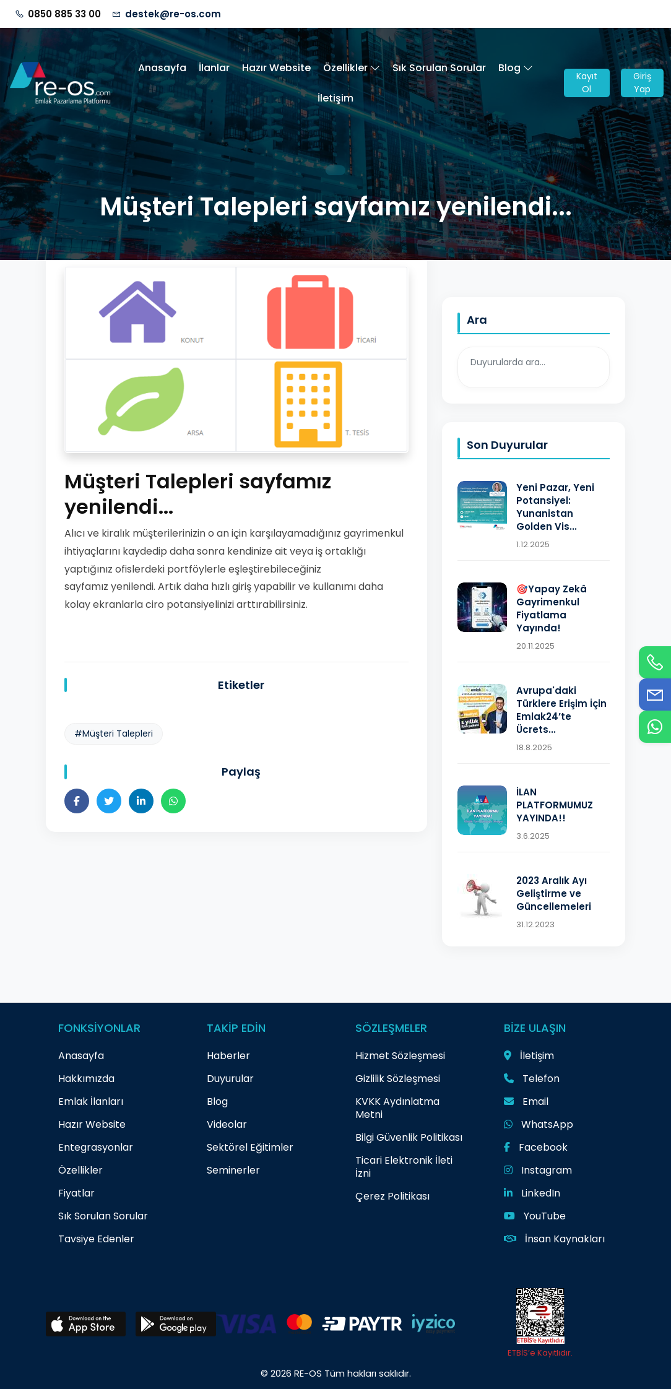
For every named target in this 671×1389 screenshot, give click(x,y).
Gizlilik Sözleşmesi (397, 1078)
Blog (515, 68)
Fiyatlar (76, 1193)
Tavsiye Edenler (96, 1239)
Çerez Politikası (392, 1196)
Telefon (532, 1078)
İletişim (335, 98)
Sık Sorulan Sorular (439, 68)
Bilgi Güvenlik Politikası (408, 1137)
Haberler (228, 1056)
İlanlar (214, 68)
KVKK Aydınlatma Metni (397, 1108)
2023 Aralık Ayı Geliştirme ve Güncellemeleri (553, 893)
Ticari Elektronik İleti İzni (403, 1166)
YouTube (535, 1216)
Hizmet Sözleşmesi (400, 1056)
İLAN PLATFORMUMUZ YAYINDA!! (554, 804)
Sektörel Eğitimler (250, 1147)
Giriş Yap (642, 82)
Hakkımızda (86, 1078)
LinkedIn (532, 1193)
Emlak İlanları (90, 1101)
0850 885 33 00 (64, 13)
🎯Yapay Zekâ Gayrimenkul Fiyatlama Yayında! (551, 608)
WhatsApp (538, 1124)
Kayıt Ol (586, 82)
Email (526, 1101)
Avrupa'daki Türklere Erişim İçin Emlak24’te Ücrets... (561, 710)
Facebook (536, 1147)
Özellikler (351, 68)
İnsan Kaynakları (554, 1239)
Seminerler (233, 1170)
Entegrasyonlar (95, 1147)
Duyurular (230, 1078)
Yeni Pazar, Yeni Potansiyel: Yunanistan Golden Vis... (555, 507)
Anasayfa (162, 68)
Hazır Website (276, 68)
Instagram (538, 1170)
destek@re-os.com (173, 13)
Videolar (227, 1124)
